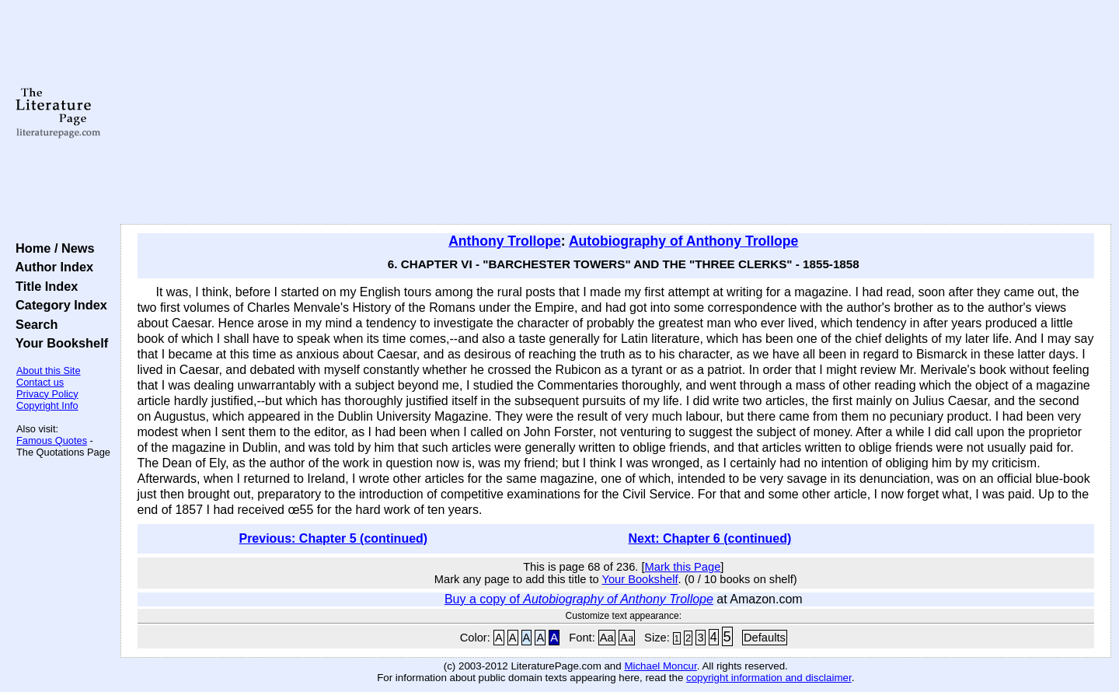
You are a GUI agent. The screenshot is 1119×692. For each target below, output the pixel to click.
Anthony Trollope (504, 241)
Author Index (51, 267)
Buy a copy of (578, 599)
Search (33, 324)
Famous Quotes (51, 440)
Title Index (43, 286)
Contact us (40, 382)
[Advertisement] (615, 113)
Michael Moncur (660, 666)
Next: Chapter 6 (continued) (710, 538)
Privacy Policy (47, 394)
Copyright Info (47, 405)
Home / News (52, 248)
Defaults (765, 637)
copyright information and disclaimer (769, 677)
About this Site (48, 370)
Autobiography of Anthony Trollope (683, 241)
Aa (607, 637)
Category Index (58, 305)
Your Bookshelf (58, 343)
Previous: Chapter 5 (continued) (333, 538)
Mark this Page (683, 567)
